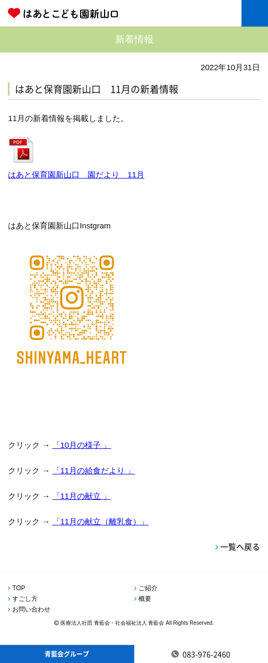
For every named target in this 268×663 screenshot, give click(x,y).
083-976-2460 (206, 654)
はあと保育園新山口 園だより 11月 (76, 174)
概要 (145, 598)
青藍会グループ (67, 654)
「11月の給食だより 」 (94, 470)
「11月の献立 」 (82, 495)
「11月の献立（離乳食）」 (101, 521)
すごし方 (25, 598)
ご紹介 (148, 588)
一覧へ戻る (240, 546)
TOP (18, 588)
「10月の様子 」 (82, 444)
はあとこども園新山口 (93, 13)
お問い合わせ (31, 609)
